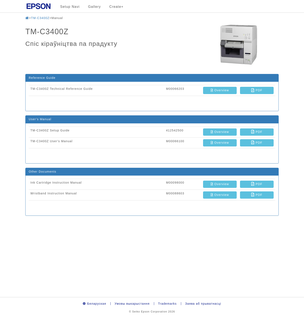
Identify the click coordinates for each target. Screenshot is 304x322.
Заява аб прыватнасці (203, 303)
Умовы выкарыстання (132, 303)
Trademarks (167, 303)
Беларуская (94, 303)
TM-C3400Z (40, 18)
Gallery (94, 6)
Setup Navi (70, 6)
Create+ (116, 6)
